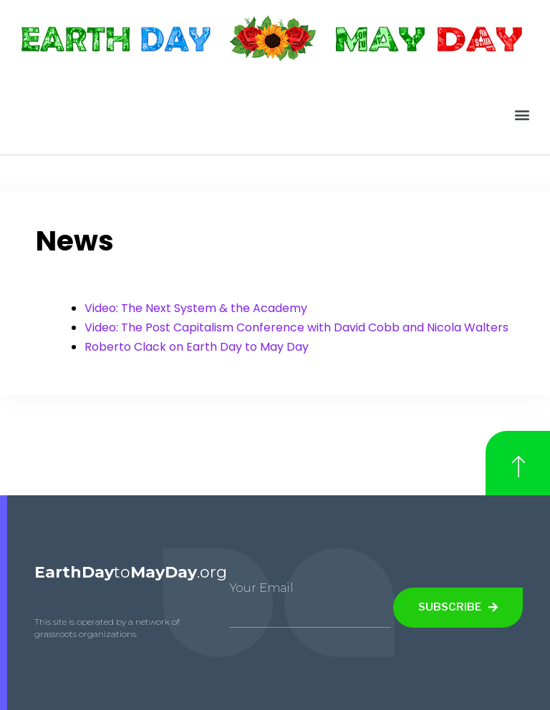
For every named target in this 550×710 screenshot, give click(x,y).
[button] (522, 114)
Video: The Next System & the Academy (196, 308)
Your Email (262, 588)
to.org (130, 572)
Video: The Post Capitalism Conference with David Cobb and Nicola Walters (296, 327)
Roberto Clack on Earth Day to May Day (197, 347)
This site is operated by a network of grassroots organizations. (107, 627)
